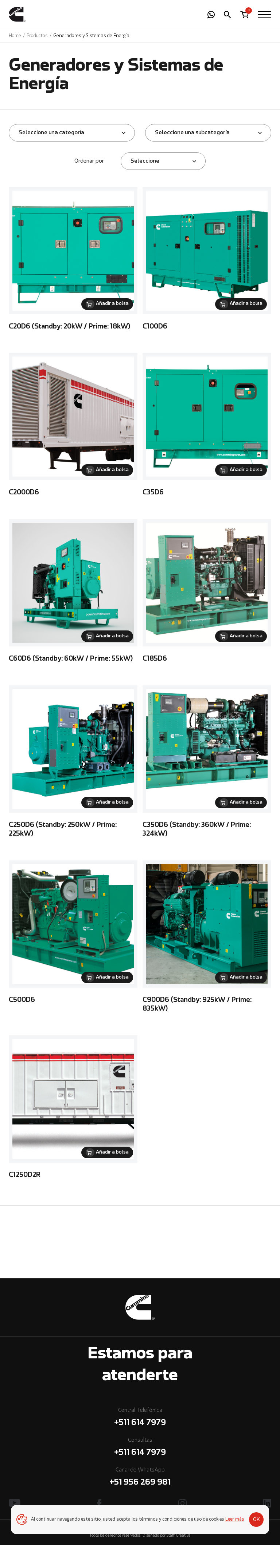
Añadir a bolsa (112, 304)
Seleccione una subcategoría (192, 132)
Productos (37, 35)
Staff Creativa (179, 1536)
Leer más (234, 1519)
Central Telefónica (140, 1418)
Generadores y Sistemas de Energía (91, 35)
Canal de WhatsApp (140, 1478)
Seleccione (145, 161)
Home (15, 35)
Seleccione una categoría (51, 132)
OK (256, 1519)
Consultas (140, 1448)
